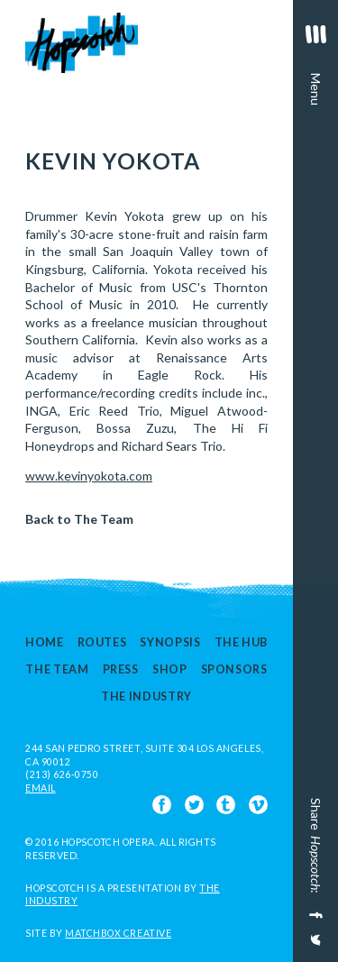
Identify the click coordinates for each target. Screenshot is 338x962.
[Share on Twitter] (314, 946)
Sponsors (234, 669)
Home (44, 642)
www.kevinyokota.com (88, 475)
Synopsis (170, 642)
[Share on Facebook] (314, 915)
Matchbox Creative (118, 933)
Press (121, 669)
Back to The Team (79, 519)
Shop (169, 669)
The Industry (146, 697)
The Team (56, 669)
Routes (102, 642)
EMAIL (40, 788)
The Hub (241, 642)
